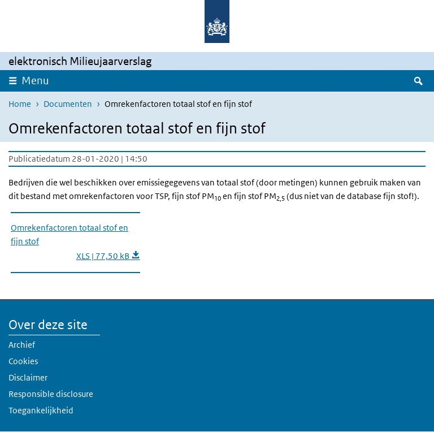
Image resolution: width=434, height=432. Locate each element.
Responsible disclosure (50, 393)
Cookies (23, 361)
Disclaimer (27, 377)
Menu (35, 80)
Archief (21, 344)
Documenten (68, 103)
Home (19, 103)
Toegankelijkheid (40, 410)
